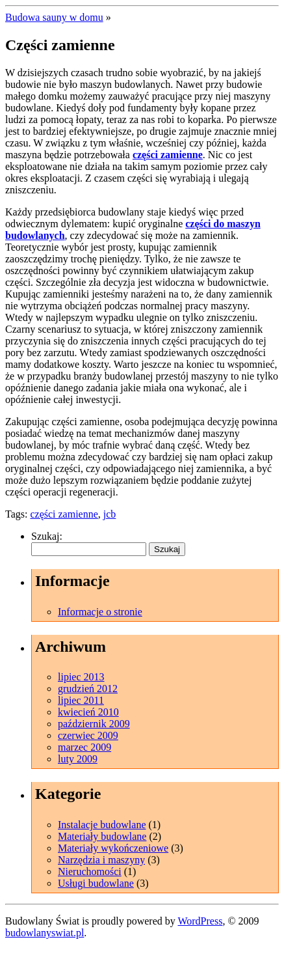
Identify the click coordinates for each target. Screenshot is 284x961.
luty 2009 (77, 758)
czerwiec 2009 (88, 735)
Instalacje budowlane (102, 824)
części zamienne (168, 154)
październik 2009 (94, 723)
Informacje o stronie (100, 611)
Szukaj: (46, 536)
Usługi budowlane (96, 883)
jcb (109, 514)
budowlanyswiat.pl (44, 932)
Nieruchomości (90, 871)
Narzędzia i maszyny (101, 859)
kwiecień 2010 (88, 711)
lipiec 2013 (81, 676)
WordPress (199, 920)
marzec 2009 (84, 747)
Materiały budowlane (102, 836)
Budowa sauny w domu (54, 17)
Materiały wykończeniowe (113, 848)
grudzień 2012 (88, 688)
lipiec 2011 (81, 700)
